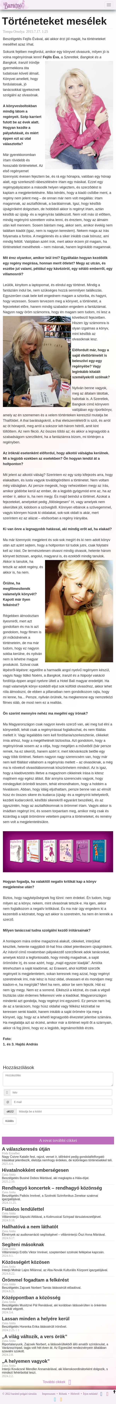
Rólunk (63, 1393)
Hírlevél (75, 1393)
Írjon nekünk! (90, 1393)
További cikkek (58, 1382)
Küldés (9, 1121)
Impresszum (48, 1393)
